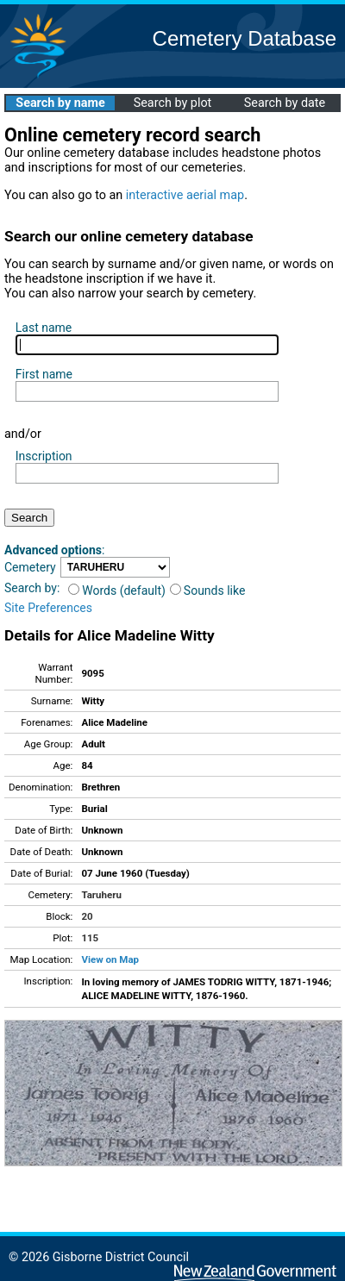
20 (86, 916)
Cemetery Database (244, 38)
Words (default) (117, 590)
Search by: (32, 588)
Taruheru (101, 895)
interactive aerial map (185, 195)
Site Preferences (48, 608)
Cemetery (30, 567)
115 (89, 938)
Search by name (60, 103)
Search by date (284, 103)
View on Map (110, 959)
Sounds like (208, 590)
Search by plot (173, 103)
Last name (44, 327)
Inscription (44, 456)
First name (44, 374)
